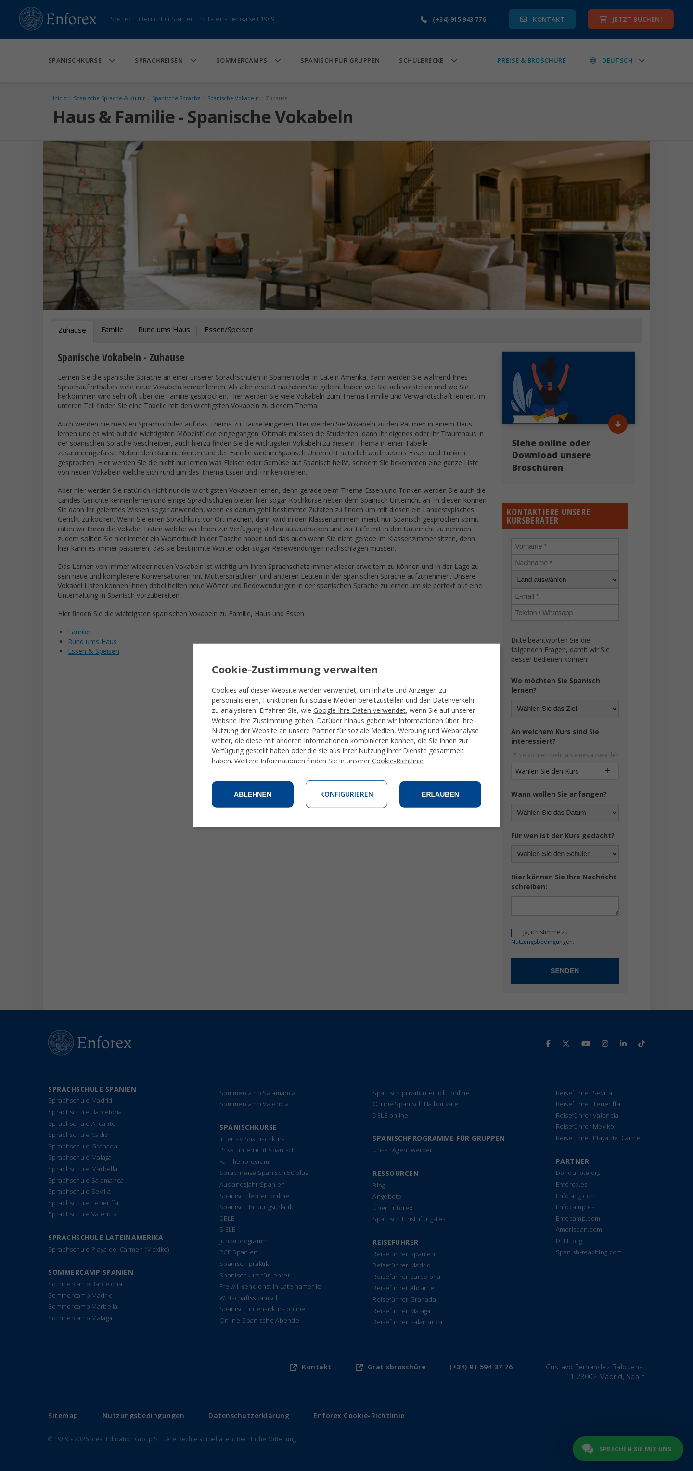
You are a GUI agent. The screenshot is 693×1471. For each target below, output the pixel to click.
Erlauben (440, 794)
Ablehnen (252, 794)
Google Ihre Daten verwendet (359, 710)
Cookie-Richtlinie (398, 760)
